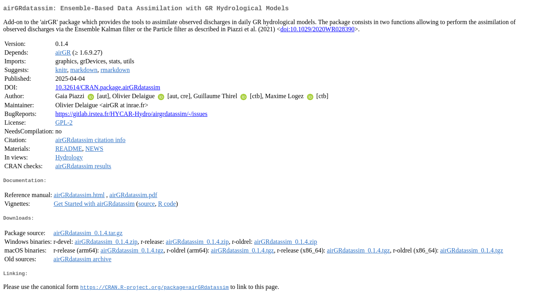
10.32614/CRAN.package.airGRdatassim (107, 88)
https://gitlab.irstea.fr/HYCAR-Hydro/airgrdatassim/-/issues (131, 115)
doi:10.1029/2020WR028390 (317, 30)
